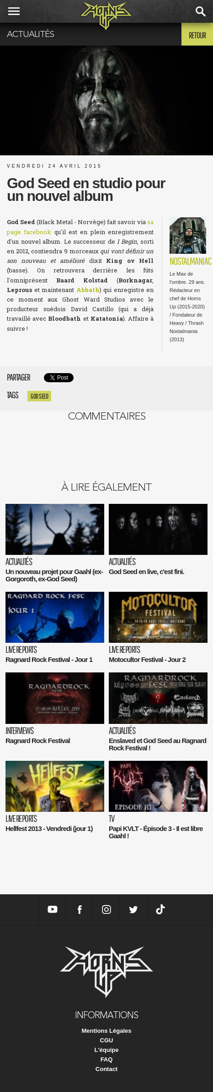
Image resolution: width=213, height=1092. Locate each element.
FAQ (107, 1059)
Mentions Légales (106, 1030)
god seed (39, 396)
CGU (106, 1040)
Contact (106, 1069)
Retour (197, 35)
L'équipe (107, 1049)
